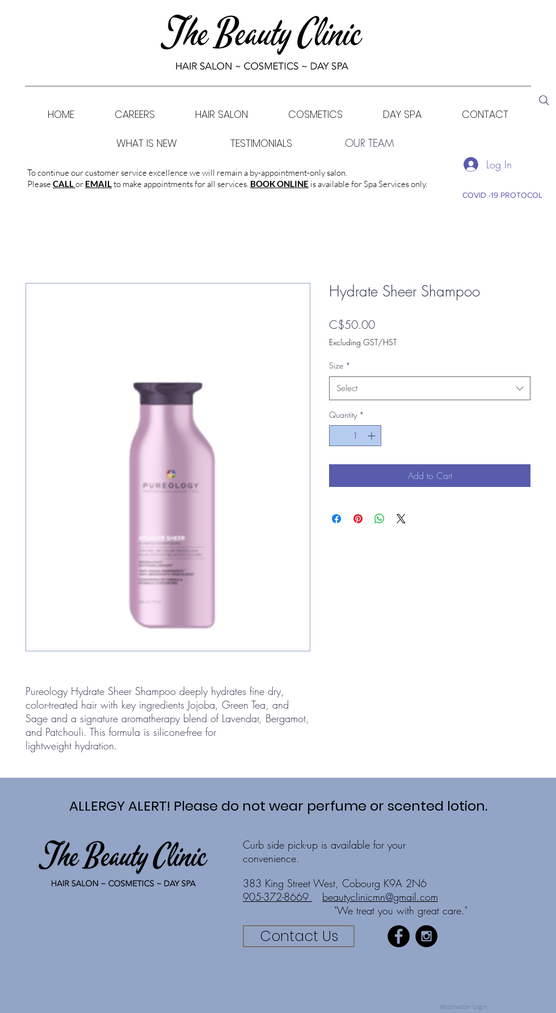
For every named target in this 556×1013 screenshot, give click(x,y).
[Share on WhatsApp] (379, 518)
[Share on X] (401, 518)
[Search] (544, 100)
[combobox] (429, 388)
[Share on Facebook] (336, 518)
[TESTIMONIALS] (261, 143)
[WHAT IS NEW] (146, 143)
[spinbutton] (355, 436)
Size (340, 365)
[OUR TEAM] (369, 143)
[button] (315, 114)
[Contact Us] (299, 936)
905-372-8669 (277, 897)
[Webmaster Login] (463, 1007)
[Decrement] (338, 436)
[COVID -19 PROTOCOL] (502, 195)
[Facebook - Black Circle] (398, 936)
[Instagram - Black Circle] (426, 936)
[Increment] (372, 436)
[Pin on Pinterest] (358, 518)
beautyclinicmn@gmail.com (380, 897)
